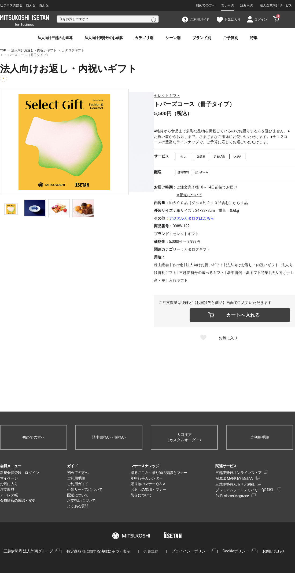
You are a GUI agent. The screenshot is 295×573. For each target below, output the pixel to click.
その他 (177, 265)
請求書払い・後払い (109, 437)
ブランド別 (201, 38)
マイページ (9, 478)
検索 (153, 19)
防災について (141, 495)
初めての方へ (205, 5)
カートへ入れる (243, 315)
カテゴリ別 (144, 38)
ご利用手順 (259, 437)
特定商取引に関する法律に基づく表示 (98, 551)
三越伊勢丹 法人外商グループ (28, 551)
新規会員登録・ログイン (19, 472)
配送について (77, 495)
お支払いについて (81, 500)
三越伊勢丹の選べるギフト (201, 272)
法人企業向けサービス (276, 5)
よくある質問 (77, 506)
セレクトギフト (167, 95)
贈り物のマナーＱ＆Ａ (148, 484)
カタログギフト (197, 249)
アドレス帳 (9, 495)
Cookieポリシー (236, 551)
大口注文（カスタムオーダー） (184, 437)
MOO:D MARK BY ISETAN (234, 478)
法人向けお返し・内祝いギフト (252, 265)
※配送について (189, 195)
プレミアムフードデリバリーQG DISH (244, 490)
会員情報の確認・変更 (17, 500)
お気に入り (228, 338)
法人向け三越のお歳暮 (55, 38)
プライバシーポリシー (190, 551)
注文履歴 (7, 489)
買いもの (227, 5)
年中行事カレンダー (147, 478)
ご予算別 (230, 38)
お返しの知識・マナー (148, 489)
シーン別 (172, 38)
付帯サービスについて (84, 489)
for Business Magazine (232, 496)
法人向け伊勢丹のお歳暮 (103, 38)
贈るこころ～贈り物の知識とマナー (159, 472)
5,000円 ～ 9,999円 (184, 241)
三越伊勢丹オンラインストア (238, 472)
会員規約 (150, 551)
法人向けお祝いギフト (204, 265)
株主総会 (161, 265)
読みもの (246, 5)
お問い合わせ (273, 551)
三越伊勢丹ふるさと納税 (234, 484)
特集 (253, 38)
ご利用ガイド (77, 484)
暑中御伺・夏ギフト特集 (247, 272)
